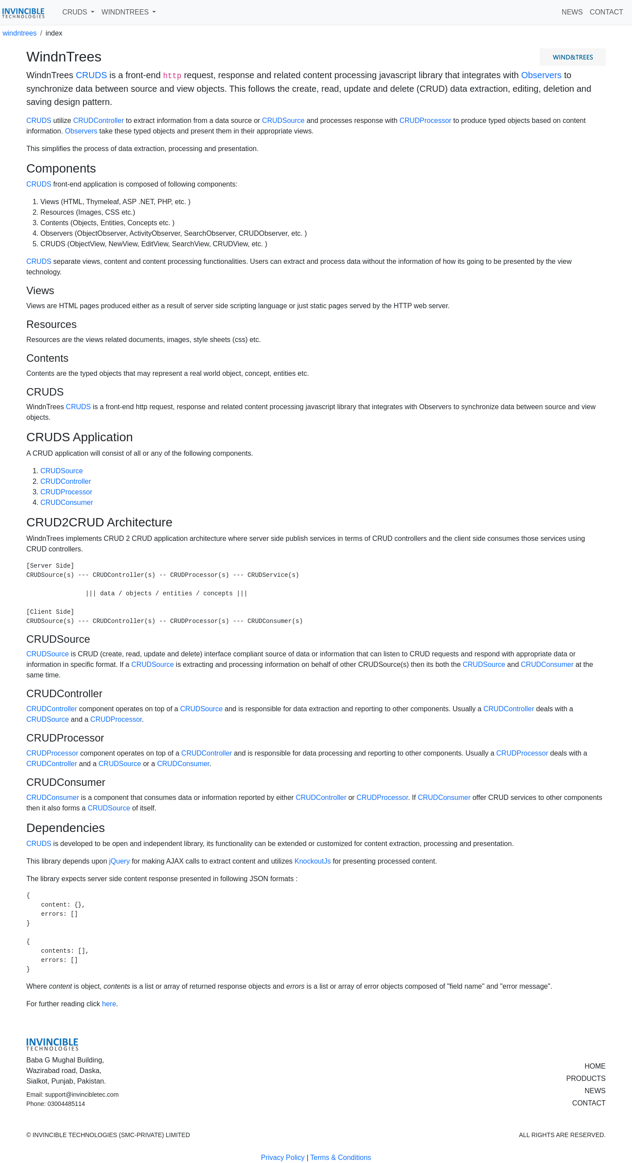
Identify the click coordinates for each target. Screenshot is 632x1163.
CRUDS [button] (75, 12)
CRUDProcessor (425, 120)
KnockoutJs (312, 861)
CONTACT (606, 12)
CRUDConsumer (66, 502)
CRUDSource (283, 120)
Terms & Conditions (340, 1157)
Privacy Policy (283, 1157)
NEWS (572, 12)
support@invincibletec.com (82, 1094)
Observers (541, 75)
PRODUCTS (586, 1078)
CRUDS (91, 75)
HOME (595, 1066)
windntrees (19, 33)
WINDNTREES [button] (126, 12)
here (109, 1004)
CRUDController (98, 120)
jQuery (119, 861)
